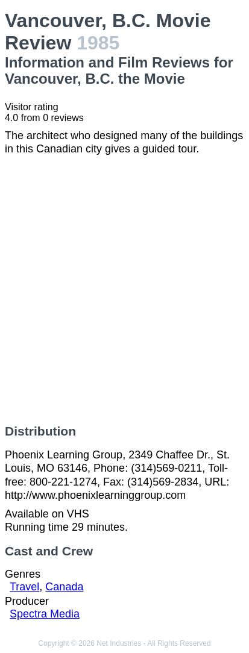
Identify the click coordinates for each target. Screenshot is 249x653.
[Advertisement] (124, 290)
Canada (64, 587)
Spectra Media (45, 614)
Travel (24, 587)
